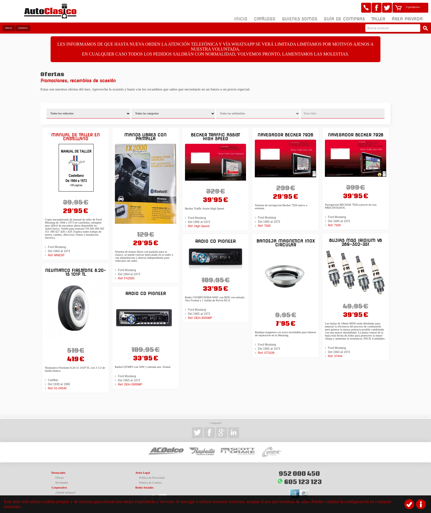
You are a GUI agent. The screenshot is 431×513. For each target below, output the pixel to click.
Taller (378, 18)
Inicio (240, 18)
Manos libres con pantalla (145, 137)
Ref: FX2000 (126, 278)
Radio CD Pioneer (145, 293)
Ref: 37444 (335, 356)
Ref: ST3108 (266, 352)
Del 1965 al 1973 (129, 380)
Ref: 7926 (264, 225)
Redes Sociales (144, 487)
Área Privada (407, 18)
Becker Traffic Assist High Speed (215, 137)
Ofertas (22, 28)
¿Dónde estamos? (65, 492)
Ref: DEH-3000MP (200, 317)
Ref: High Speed (198, 226)
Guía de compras (344, 18)
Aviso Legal (142, 472)
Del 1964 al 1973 (59, 251)
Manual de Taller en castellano (75, 137)
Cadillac (53, 380)
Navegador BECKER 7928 (355, 135)
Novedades (61, 482)
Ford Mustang (57, 247)
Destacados (58, 472)
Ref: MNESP (56, 255)
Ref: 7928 (334, 225)
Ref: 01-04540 (57, 388)
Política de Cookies (150, 482)
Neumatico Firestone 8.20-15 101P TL (75, 272)
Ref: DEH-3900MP (130, 384)
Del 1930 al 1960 (59, 384)
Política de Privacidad (152, 477)
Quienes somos (299, 18)
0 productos (413, 7)
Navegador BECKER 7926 (285, 135)
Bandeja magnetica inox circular (285, 243)
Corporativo (59, 487)
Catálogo (264, 18)
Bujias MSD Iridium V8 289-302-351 (355, 242)
